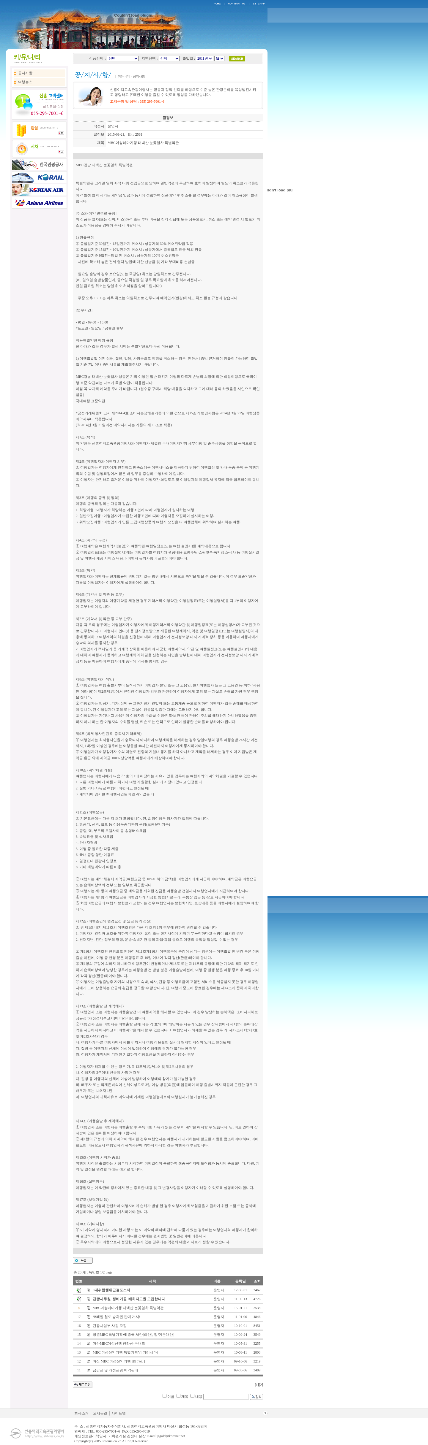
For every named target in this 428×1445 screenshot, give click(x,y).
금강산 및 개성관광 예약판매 (115, 1370)
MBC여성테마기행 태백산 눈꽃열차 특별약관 (128, 1308)
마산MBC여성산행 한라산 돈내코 (119, 1343)
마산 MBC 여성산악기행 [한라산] (119, 1361)
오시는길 (100, 1413)
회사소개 (81, 1413)
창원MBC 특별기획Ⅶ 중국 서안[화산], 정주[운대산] (133, 1335)
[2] (261, 1385)
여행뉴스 (25, 82)
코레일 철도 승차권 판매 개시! (116, 1317)
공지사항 (25, 73)
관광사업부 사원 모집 (110, 1326)
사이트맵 (118, 1413)
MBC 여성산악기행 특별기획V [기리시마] (125, 1352)
